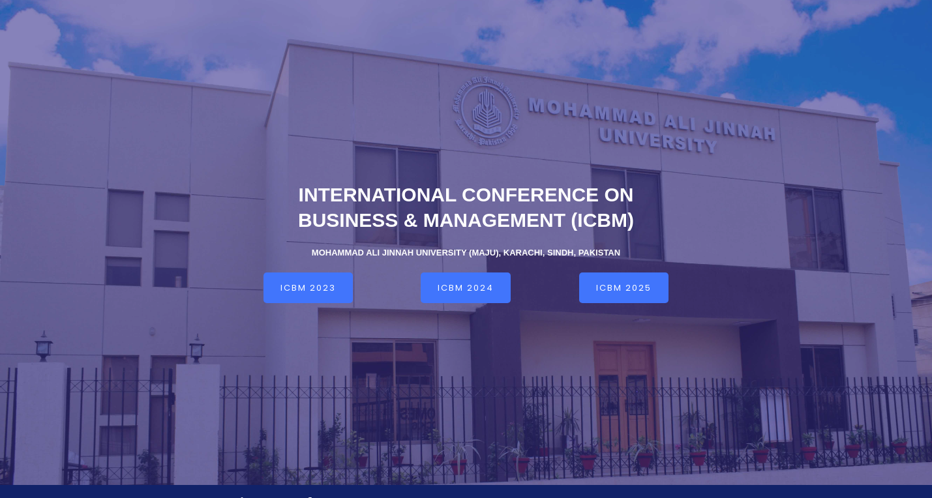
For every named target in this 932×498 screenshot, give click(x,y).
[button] (308, 287)
